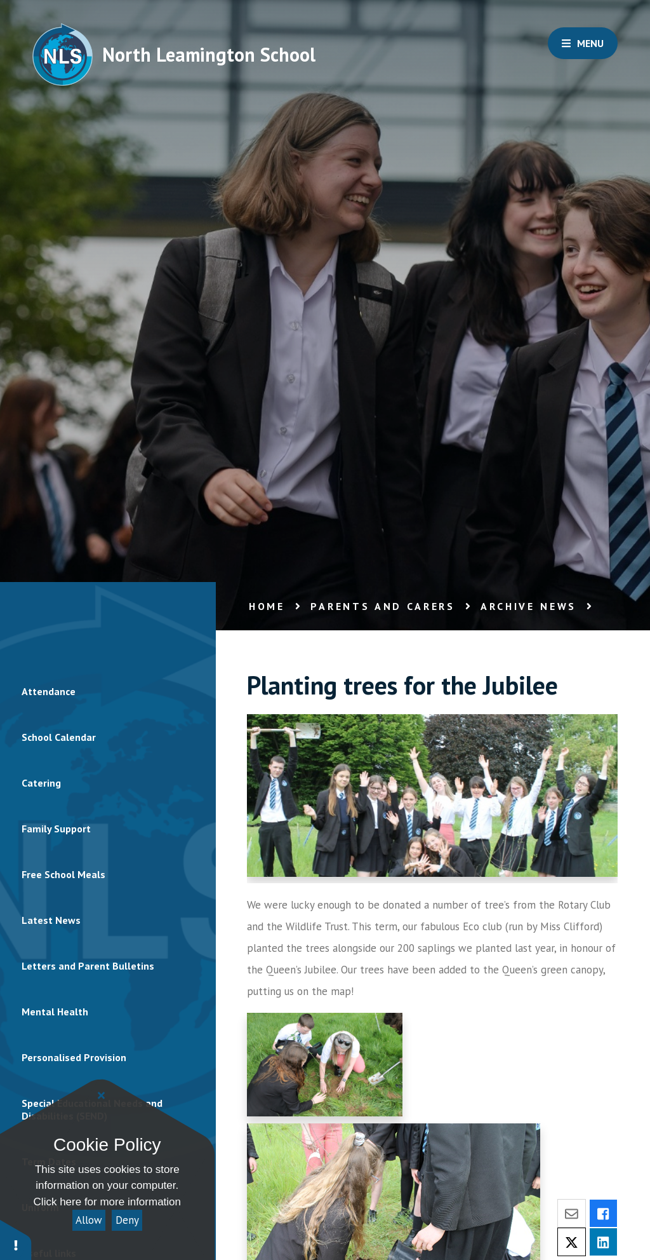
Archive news (528, 606)
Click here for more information (107, 1202)
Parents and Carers (382, 606)
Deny (127, 1220)
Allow (89, 1220)
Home (267, 606)
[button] (16, 1239)
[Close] (101, 1095)
